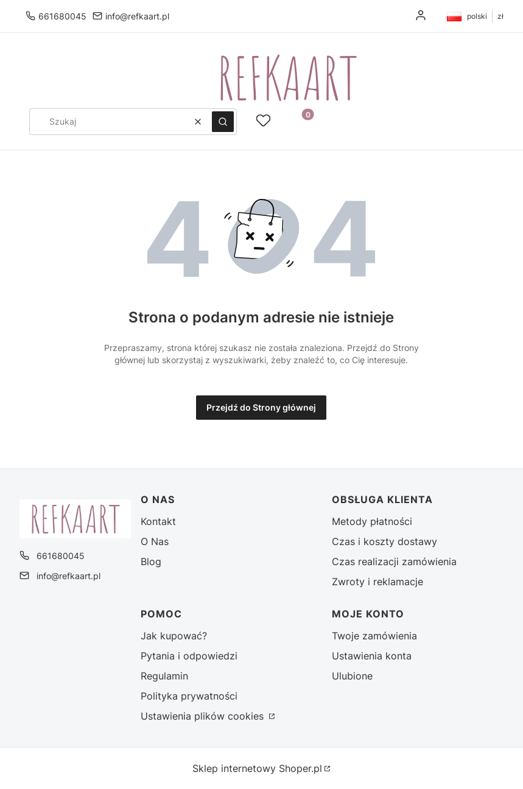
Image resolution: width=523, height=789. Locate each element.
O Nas (155, 541)
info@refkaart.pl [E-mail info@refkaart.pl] (137, 16)
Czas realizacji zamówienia (394, 561)
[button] (223, 121)
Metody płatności (372, 521)
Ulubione (352, 676)
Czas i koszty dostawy (384, 541)
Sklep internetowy (257, 768)
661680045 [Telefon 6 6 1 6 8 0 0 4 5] (62, 16)
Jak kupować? (174, 636)
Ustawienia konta (372, 656)
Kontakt (158, 521)
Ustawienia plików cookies (204, 716)
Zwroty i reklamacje (377, 581)
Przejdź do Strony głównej (261, 407)
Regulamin (164, 676)
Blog (151, 561)
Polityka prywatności (189, 696)
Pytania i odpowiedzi (189, 656)
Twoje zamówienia (374, 636)
